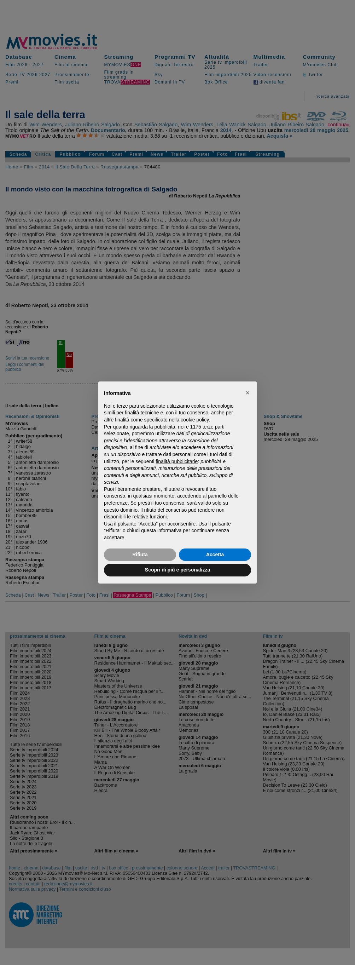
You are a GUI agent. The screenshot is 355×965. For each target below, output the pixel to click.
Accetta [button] (215, 554)
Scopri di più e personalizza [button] (177, 570)
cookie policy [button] (195, 420)
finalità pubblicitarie (177, 461)
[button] (247, 392)
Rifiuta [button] (140, 554)
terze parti (214, 427)
